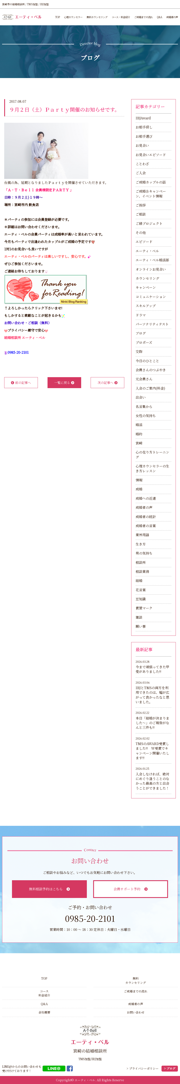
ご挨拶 (141, 205)
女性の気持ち (146, 415)
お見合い (142, 145)
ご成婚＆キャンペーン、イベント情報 (151, 193)
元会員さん (144, 379)
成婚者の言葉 (146, 525)
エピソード (144, 241)
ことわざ (142, 163)
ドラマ (141, 315)
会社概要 (44, 1012)
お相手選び (144, 136)
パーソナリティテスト (152, 324)
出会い (141, 397)
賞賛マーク (144, 608)
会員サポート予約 (130, 889)
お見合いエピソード (151, 154)
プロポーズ (144, 342)
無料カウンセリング (97, 17)
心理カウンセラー (73, 17)
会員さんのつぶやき (151, 369)
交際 (139, 351)
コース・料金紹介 (121, 17)
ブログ (141, 333)
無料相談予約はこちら (49, 889)
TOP (57, 17)
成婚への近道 (146, 498)
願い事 (141, 626)
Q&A (159, 17)
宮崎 (139, 443)
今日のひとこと (147, 360)
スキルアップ (146, 305)
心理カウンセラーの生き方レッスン (152, 468)
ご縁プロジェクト (149, 223)
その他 (141, 232)
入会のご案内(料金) (150, 388)
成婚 (139, 489)
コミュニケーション (151, 296)
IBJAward (143, 118)
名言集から (144, 406)
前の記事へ (21, 382)
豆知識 (141, 599)
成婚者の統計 (146, 516)
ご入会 (141, 172)
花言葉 (141, 589)
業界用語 (142, 534)
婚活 (139, 424)
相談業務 (142, 571)
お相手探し (144, 127)
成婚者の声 (172, 17)
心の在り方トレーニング (152, 454)
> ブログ (169, 1068)
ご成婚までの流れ (143, 17)
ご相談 (141, 214)
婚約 (139, 434)
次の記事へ (108, 382)
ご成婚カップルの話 (151, 182)
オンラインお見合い (151, 269)
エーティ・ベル (147, 250)
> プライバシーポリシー (143, 1068)
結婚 (139, 580)
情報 (139, 480)
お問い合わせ (135, 1012)
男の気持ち (144, 553)
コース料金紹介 (44, 993)
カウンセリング (147, 278)
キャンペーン (146, 287)
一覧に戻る (64, 382)
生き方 (141, 544)
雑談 (139, 617)
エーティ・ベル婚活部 (152, 260)
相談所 (141, 562)
